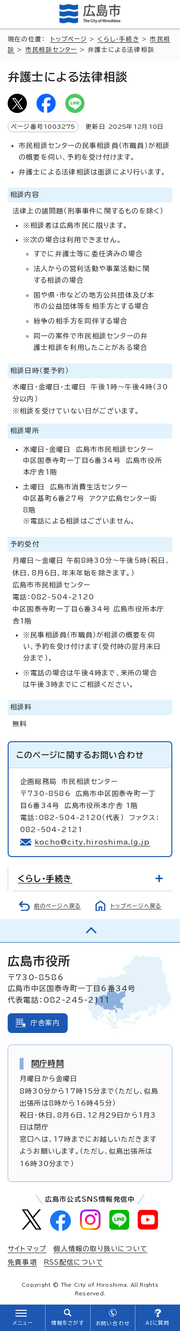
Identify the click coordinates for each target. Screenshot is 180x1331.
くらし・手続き (118, 39)
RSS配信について (73, 1262)
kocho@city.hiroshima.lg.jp (92, 842)
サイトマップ (27, 1248)
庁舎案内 (45, 1023)
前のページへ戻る (57, 905)
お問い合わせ (113, 1323)
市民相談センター (51, 50)
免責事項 (22, 1262)
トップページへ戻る (136, 905)
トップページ (68, 39)
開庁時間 (47, 1063)
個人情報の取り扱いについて (100, 1248)
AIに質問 (157, 1322)
